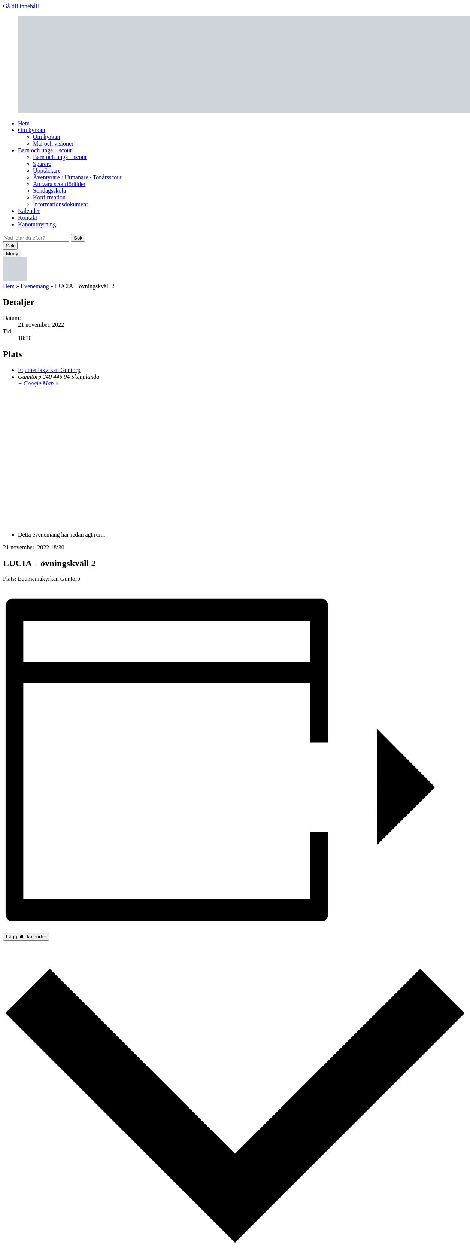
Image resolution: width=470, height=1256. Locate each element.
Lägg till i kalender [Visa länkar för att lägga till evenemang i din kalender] (26, 936)
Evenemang (35, 286)
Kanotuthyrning (37, 224)
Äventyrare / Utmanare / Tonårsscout (77, 177)
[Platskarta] (235, 458)
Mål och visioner (53, 143)
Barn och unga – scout (45, 150)
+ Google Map (36, 383)
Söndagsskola (49, 191)
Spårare (42, 164)
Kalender (29, 211)
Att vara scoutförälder (59, 184)
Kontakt (27, 217)
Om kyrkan (31, 130)
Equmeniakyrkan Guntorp (49, 370)
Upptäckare (47, 170)
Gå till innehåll (21, 6)
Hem (24, 123)
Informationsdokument (60, 204)
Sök (78, 238)
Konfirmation (49, 197)
